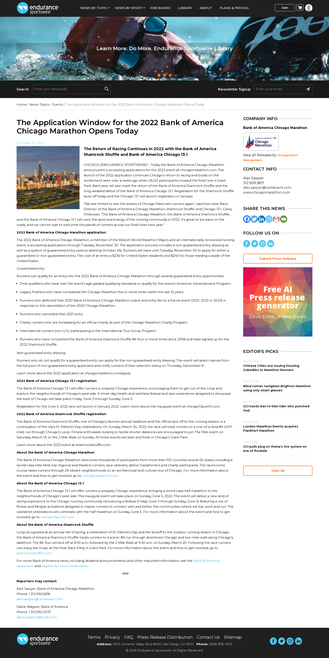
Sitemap (233, 637)
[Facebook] (247, 219)
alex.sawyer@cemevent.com (40, 599)
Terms (94, 637)
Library (185, 8)
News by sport (128, 8)
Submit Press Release (277, 259)
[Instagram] (269, 219)
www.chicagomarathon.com (266, 192)
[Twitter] (254, 219)
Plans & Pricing (234, 8)
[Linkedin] (261, 219)
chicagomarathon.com (100, 476)
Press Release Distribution (165, 637)
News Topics (40, 104)
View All (277, 471)
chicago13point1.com (57, 517)
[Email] (283, 219)
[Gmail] (276, 219)
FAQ (128, 637)
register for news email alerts (64, 566)
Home (22, 104)
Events (57, 104)
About (206, 8)
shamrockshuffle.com (34, 553)
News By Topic (93, 8)
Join (285, 8)
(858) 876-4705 (220, 644)
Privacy (112, 637)
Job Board (160, 8)
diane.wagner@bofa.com (37, 617)
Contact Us (208, 637)
